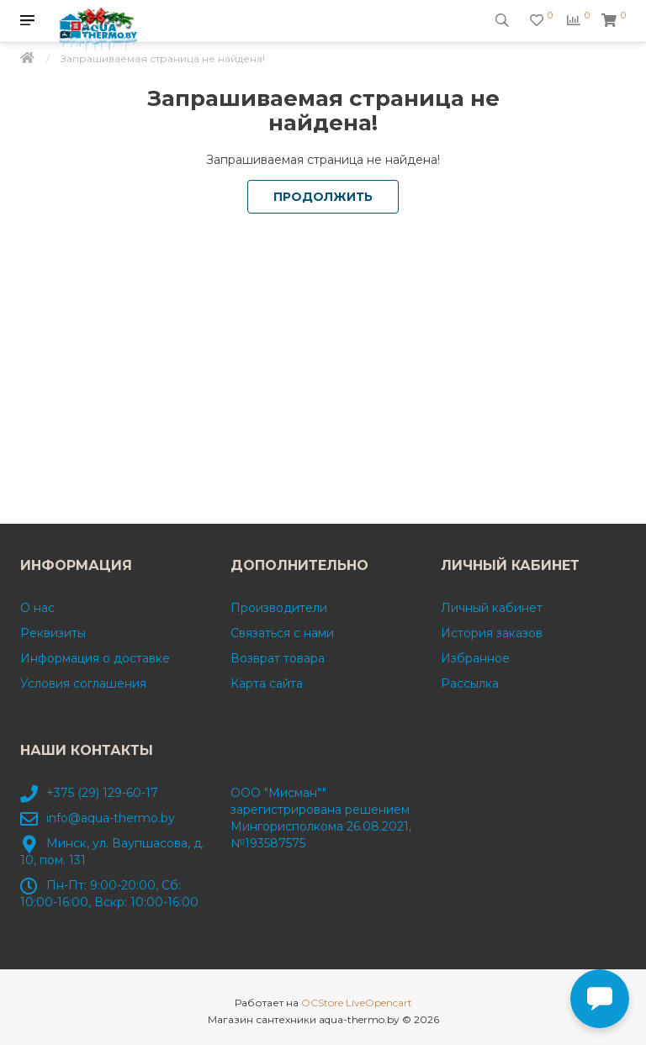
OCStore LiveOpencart (356, 1002)
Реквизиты (53, 633)
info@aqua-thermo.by (110, 818)
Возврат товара (277, 658)
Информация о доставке (95, 658)
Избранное (475, 658)
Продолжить (323, 196)
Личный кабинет (492, 607)
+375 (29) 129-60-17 (102, 792)
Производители (278, 607)
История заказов (492, 633)
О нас (37, 607)
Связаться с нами (282, 633)
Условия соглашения (83, 683)
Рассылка (470, 683)
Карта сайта (266, 683)
